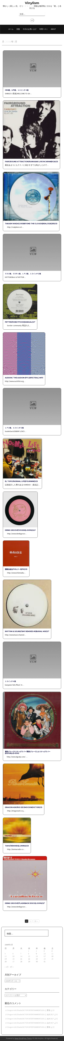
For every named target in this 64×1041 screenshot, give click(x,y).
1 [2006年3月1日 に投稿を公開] (28, 951)
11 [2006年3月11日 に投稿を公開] (52, 953)
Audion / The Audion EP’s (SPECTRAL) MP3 (24, 378)
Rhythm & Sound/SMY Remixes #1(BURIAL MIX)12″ (27, 631)
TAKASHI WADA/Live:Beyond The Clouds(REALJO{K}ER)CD (31, 224)
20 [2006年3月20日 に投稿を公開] (13, 959)
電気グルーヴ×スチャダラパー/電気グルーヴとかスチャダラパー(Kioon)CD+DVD (27, 752)
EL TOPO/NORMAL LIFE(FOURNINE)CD (21, 481)
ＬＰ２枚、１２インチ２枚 (14, 428)
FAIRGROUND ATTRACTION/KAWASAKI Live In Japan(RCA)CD (31, 162)
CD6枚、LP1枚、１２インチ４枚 (17, 90)
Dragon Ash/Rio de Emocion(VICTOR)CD (23, 807)
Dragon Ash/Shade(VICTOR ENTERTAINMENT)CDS (25, 1010)
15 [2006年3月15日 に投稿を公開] (29, 956)
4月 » (12, 967)
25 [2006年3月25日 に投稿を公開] (52, 959)
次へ (36, 921)
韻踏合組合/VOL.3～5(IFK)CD (16, 569)
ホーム (10, 29)
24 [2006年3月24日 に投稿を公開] (44, 959)
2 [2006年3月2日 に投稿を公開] (36, 951)
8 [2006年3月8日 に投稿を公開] (28, 953)
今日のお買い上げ (29, 29)
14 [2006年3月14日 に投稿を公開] (21, 956)
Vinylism (32, 3)
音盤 (18, 29)
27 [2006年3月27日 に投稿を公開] (13, 961)
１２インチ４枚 (10, 681)
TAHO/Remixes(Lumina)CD (17, 846)
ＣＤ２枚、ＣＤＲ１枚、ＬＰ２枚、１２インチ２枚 (23, 274)
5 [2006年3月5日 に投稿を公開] (5, 953)
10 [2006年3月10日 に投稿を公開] (44, 953)
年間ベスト (43, 29)
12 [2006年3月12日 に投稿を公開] (6, 956)
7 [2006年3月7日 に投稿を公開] (20, 953)
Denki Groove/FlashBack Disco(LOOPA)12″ (25, 903)
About (53, 29)
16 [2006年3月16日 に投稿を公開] (37, 956)
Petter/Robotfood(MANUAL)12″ (20, 322)
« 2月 (7, 967)
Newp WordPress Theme (23, 1038)
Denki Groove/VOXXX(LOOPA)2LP (20, 530)
